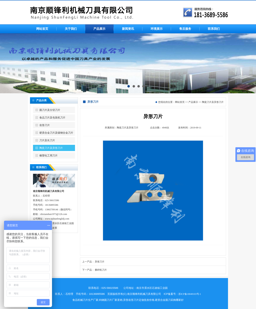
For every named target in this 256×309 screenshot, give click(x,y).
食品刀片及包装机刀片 (52, 117)
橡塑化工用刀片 (48, 155)
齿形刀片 (44, 125)
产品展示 (193, 102)
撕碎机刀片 (101, 269)
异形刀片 (99, 261)
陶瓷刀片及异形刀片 (51, 147)
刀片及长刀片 (47, 140)
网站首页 (180, 102)
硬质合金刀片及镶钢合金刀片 (56, 132)
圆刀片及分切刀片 (49, 109)
